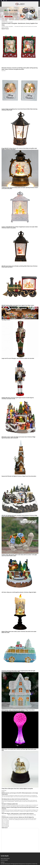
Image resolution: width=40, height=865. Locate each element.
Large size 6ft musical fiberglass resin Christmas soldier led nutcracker (18, 358)
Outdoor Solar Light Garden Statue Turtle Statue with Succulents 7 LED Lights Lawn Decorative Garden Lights (19, 555)
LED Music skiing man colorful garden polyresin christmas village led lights (19, 592)
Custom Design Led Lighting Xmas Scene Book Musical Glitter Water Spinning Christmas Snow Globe (19, 109)
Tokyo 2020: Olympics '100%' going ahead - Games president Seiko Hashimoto (18, 813)
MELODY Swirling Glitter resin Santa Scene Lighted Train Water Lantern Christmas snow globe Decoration (18, 306)
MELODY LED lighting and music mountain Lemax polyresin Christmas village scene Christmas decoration (19, 516)
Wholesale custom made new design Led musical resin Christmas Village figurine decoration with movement (18, 437)
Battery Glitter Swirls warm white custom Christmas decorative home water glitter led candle (19, 632)
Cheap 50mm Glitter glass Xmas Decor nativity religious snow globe (17, 788)
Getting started (4, 20)
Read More (4, 70)
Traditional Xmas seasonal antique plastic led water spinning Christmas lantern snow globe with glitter (20, 188)
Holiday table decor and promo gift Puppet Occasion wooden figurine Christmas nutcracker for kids (18, 398)
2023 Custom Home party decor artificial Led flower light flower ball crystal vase (19, 750)
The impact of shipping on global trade (10, 803)
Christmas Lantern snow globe (7, 21)
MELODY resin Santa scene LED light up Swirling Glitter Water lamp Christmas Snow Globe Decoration (19, 266)
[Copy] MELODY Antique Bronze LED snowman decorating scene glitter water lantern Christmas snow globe (19, 149)
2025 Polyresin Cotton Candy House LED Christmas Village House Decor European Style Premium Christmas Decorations (18, 710)
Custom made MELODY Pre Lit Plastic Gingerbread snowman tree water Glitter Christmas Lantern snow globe (20, 227)
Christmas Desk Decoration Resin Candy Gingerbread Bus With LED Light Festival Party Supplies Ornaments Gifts (18, 671)
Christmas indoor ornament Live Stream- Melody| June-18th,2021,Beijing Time (18, 817)
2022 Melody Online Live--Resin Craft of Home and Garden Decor (15, 799)
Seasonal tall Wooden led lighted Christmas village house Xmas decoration (19, 476)
